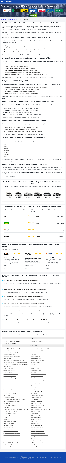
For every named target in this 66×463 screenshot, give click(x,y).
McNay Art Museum (9, 397)
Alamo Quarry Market (36, 439)
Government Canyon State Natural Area (14, 360)
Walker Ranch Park (35, 415)
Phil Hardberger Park (36, 407)
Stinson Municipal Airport (10, 343)
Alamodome (34, 378)
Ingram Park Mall (8, 429)
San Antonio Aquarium (9, 427)
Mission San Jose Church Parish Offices (41, 409)
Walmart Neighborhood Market (12, 401)
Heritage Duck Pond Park (37, 391)
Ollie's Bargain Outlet (9, 423)
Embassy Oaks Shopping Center (12, 444)
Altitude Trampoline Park (37, 427)
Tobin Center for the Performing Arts (40, 348)
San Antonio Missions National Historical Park (15, 362)
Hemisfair (33, 354)
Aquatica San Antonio (9, 370)
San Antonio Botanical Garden (11, 352)
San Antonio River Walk (37, 376)
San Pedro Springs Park (10, 376)
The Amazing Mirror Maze (10, 411)
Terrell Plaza (34, 444)
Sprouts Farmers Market (10, 413)
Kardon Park (34, 446)
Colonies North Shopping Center (12, 435)
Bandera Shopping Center (10, 437)
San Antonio (14, 19)
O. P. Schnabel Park (36, 399)
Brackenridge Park (8, 368)
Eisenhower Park (8, 407)
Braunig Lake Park (8, 403)
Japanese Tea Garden (36, 352)
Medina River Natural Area (37, 360)
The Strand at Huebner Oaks (11, 431)
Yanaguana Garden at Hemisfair (12, 356)
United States (8, 19)
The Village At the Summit (37, 431)
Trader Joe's (7, 419)
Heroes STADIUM (8, 380)
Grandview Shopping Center (38, 433)
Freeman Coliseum (8, 382)
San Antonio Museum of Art (11, 374)
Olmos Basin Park (8, 425)
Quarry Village (7, 440)
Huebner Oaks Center (36, 429)
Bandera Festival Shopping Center (39, 435)
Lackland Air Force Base (37, 341)
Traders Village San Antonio (11, 389)
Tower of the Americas (9, 354)
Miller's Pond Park (35, 411)
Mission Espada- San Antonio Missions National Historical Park (16, 365)
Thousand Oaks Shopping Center (12, 442)
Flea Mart (6, 387)
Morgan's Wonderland (36, 401)
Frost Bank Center (35, 382)
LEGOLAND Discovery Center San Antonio (14, 399)
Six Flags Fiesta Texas (36, 370)
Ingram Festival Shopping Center (12, 433)
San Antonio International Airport (12, 341)
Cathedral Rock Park (36, 358)
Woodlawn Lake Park (36, 397)
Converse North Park (9, 446)
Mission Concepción (36, 368)
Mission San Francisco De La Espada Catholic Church (17, 409)
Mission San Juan (8, 385)
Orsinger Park (34, 413)
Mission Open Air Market (37, 385)
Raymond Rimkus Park (36, 425)
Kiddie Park (34, 389)
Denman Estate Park (36, 384)
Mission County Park (36, 403)
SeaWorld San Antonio (36, 362)
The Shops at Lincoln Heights (38, 440)
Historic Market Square (36, 387)
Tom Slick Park (7, 358)
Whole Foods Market (36, 419)
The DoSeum (7, 395)
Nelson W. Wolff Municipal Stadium (13, 378)
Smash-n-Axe (34, 421)
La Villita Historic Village (10, 384)
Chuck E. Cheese (35, 423)
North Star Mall (7, 439)
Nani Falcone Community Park (11, 421)
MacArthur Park (35, 437)
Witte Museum (34, 372)
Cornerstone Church (36, 417)
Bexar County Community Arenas (39, 380)
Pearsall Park (7, 391)
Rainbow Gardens (35, 356)
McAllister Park (7, 417)
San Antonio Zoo (35, 393)
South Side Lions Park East (10, 405)
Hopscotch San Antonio (37, 395)
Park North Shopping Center (38, 442)
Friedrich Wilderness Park (37, 405)
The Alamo (33, 364)
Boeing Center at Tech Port (37, 350)
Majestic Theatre (8, 350)
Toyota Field (7, 415)
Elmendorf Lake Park (9, 372)
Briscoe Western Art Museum (38, 374)
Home (2, 19)
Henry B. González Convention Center (13, 348)
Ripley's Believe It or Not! (10, 393)
